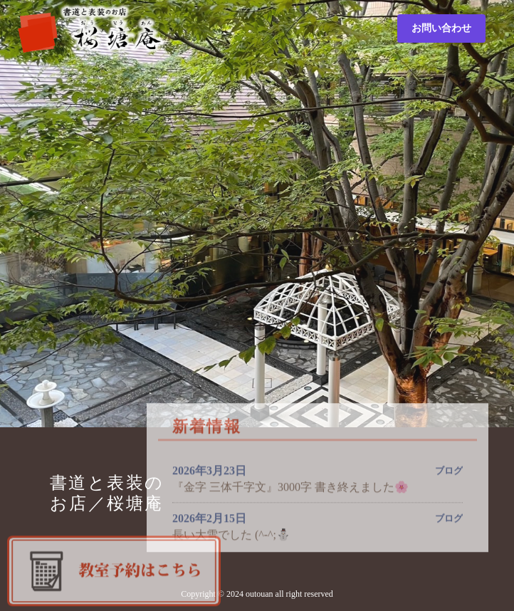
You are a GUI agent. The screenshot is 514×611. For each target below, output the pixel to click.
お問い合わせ (441, 28)
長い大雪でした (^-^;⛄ (231, 535)
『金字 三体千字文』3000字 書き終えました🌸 (290, 487)
